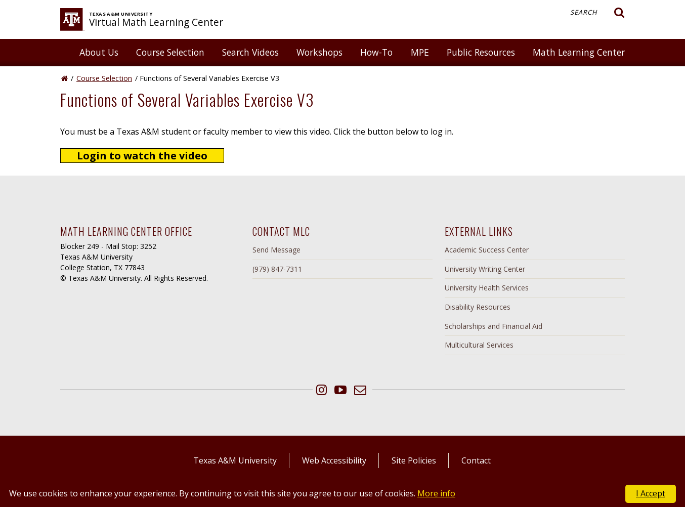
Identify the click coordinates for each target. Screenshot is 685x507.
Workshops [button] (319, 52)
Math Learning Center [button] (579, 52)
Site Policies (414, 460)
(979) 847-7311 (277, 269)
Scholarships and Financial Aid (493, 326)
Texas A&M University (235, 460)
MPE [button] (420, 52)
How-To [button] (376, 52)
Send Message (276, 250)
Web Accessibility (334, 460)
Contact (476, 460)
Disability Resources (477, 307)
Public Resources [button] (481, 52)
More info (436, 493)
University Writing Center (485, 269)
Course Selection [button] (170, 52)
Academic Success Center (487, 250)
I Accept (650, 493)
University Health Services (487, 287)
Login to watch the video (142, 155)
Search (597, 12)
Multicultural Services (479, 345)
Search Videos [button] (250, 52)
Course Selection (104, 78)
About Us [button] (98, 52)
